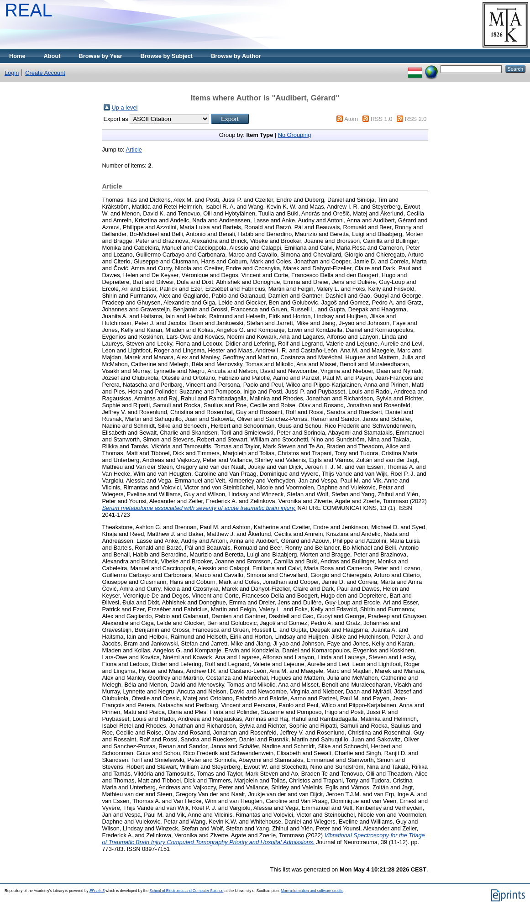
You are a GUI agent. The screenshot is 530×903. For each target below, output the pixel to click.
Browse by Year (100, 55)
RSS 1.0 (382, 119)
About (52, 55)
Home (17, 55)
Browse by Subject (167, 55)
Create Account (45, 72)
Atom (351, 119)
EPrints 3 (97, 891)
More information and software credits (312, 891)
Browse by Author (236, 55)
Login (12, 72)
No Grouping (294, 134)
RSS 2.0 (416, 119)
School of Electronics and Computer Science (186, 891)
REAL (28, 10)
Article (134, 149)
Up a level (125, 107)
